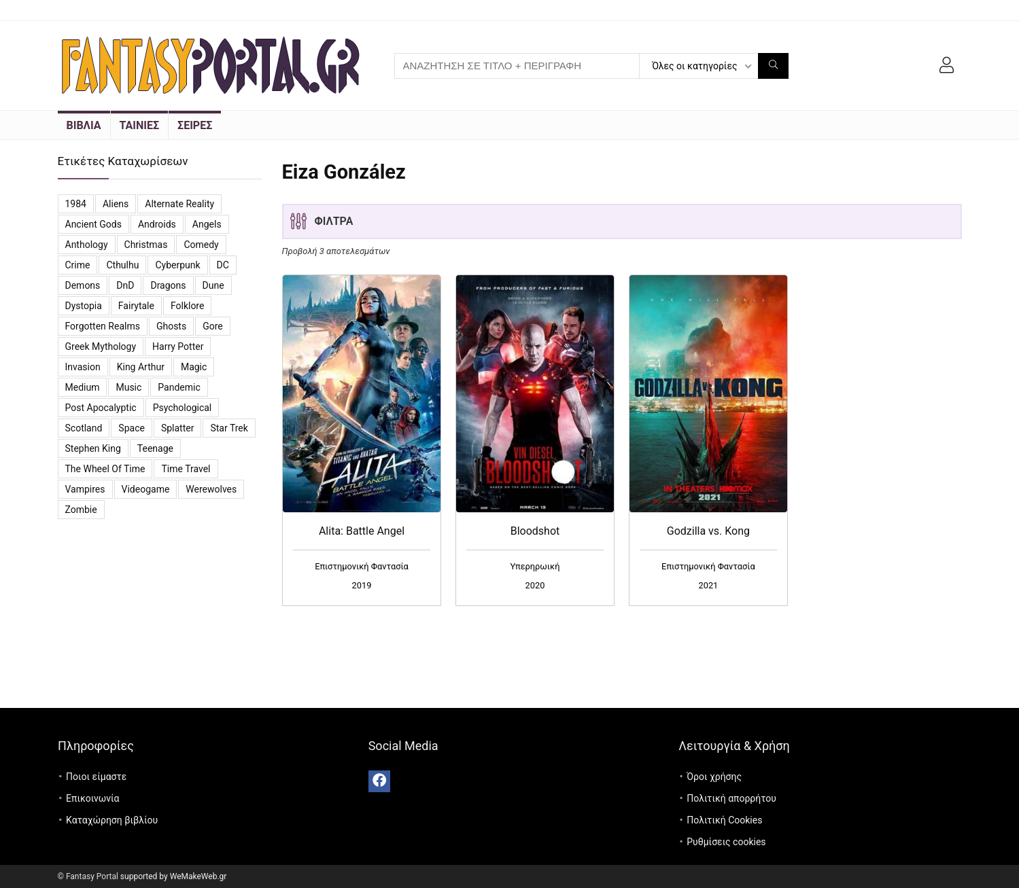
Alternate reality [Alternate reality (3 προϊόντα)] (179, 203)
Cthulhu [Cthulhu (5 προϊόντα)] (122, 265)
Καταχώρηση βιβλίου (112, 820)
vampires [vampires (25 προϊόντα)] (85, 489)
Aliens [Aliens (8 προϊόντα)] (115, 203)
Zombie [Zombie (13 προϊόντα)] (81, 509)
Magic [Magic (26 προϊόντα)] (194, 366)
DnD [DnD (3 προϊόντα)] (125, 285)
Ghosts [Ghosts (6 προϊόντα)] (171, 326)
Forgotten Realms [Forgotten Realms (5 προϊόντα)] (102, 326)
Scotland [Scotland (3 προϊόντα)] (84, 428)
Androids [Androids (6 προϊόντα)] (157, 224)
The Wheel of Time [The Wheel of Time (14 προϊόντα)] (105, 468)
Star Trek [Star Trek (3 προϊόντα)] (228, 428)
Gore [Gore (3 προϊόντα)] (213, 326)
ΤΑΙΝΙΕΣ (140, 125)
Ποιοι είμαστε (96, 776)
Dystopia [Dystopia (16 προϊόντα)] (83, 305)
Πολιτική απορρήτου (731, 798)
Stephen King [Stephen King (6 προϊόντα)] (93, 448)
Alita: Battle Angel (361, 531)
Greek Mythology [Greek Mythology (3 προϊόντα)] (101, 346)
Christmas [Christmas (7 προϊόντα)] (146, 244)
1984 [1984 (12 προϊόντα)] (75, 203)
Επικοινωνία (92, 798)
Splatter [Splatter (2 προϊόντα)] (177, 428)
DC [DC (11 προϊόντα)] (223, 265)
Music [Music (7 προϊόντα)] (128, 387)
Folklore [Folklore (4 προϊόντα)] (188, 305)
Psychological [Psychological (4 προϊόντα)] (182, 407)
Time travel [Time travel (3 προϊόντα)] (185, 468)
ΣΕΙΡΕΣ (194, 125)
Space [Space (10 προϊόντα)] (131, 428)
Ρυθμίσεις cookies (726, 841)
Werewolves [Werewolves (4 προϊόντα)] (211, 489)
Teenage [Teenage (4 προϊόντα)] (155, 448)
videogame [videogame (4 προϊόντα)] (146, 489)
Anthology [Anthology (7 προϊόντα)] (86, 244)
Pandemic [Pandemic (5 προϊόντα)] (179, 387)
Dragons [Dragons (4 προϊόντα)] (168, 285)
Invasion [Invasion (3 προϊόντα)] (83, 366)
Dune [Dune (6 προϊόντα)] (213, 285)
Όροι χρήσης (714, 776)
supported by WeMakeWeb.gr (173, 876)
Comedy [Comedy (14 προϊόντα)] (201, 244)
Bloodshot (535, 531)
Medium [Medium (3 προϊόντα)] (82, 387)
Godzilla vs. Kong (708, 531)
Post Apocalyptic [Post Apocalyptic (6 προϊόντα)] (101, 407)
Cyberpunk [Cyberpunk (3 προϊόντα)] (177, 265)
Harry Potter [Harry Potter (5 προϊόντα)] (177, 346)
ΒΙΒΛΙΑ (84, 125)
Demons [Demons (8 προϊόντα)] (83, 285)
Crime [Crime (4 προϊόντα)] (77, 265)
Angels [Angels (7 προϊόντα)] (207, 224)
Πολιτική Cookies (724, 820)
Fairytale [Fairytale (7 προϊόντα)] (136, 305)
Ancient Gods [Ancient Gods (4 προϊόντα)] (93, 224)
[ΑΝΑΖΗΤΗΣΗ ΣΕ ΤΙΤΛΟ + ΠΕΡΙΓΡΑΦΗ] (773, 66)
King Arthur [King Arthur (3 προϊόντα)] (141, 366)
